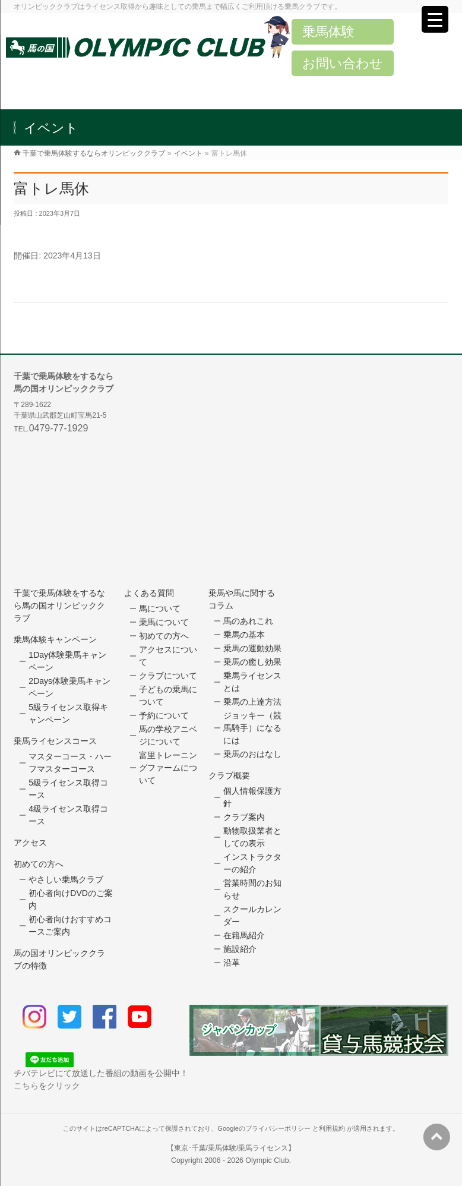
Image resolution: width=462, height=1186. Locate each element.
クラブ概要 (229, 775)
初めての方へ (39, 864)
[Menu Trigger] (435, 19)
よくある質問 (149, 593)
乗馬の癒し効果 (252, 662)
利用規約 (332, 1128)
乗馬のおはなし (252, 754)
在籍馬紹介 (244, 935)
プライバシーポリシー (278, 1128)
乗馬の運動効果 (252, 648)
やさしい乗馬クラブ (66, 879)
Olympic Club (267, 1160)
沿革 (231, 962)
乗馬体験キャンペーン (55, 639)
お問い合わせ (342, 63)
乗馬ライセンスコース (55, 741)
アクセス (30, 842)
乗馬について (164, 622)
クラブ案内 (244, 817)
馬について (160, 608)
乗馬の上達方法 (252, 701)
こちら (26, 1085)
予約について (164, 715)
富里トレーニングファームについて (168, 767)
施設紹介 (240, 949)
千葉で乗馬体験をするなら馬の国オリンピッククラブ (59, 605)
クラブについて (168, 675)
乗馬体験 (328, 31)
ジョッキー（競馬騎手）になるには (252, 728)
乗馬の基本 (244, 634)
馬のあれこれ (248, 621)
